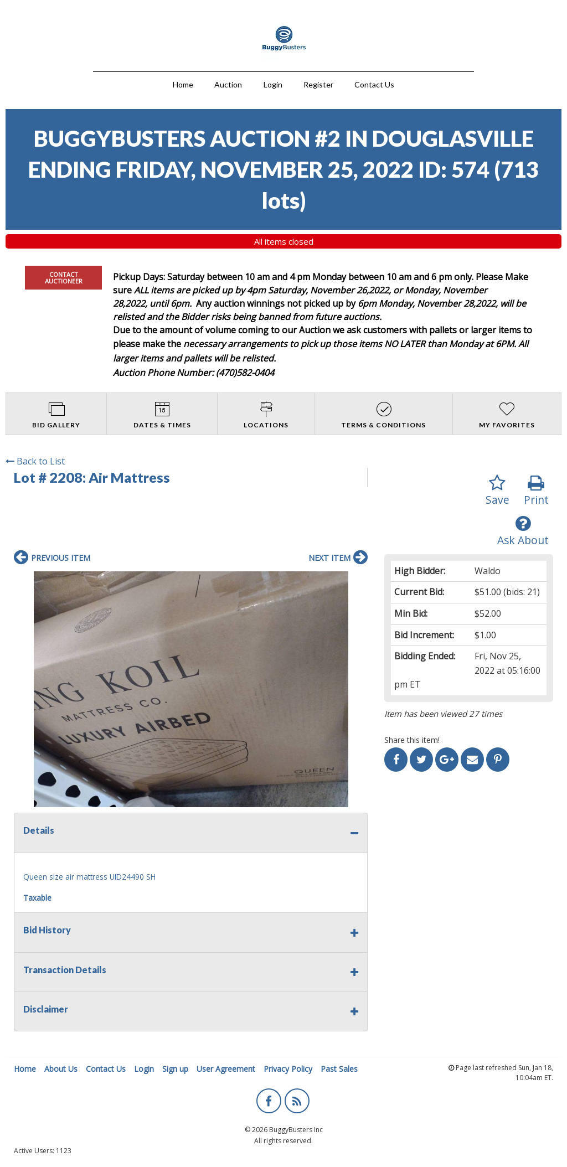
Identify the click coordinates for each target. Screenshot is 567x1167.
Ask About (523, 531)
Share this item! (412, 740)
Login (273, 84)
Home (183, 84)
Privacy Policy (288, 1068)
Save (497, 490)
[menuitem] (183, 83)
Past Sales (339, 1068)
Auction (228, 84)
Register (318, 84)
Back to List (35, 461)
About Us (61, 1068)
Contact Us (374, 84)
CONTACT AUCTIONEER (64, 277)
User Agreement (226, 1068)
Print (536, 490)
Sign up (175, 1068)
